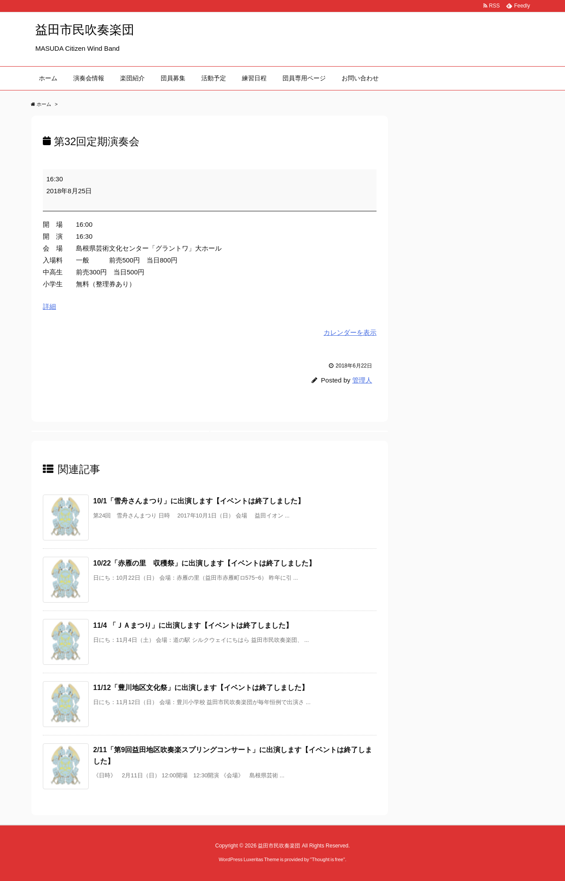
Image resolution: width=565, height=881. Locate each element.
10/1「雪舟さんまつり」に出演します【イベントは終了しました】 (199, 501)
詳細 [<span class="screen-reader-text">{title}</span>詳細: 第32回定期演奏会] (49, 306)
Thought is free (327, 859)
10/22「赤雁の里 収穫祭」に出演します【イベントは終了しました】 (204, 563)
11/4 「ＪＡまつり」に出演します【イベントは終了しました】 (193, 625)
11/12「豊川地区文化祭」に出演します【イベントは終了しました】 (201, 687)
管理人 (362, 380)
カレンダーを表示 (350, 332)
